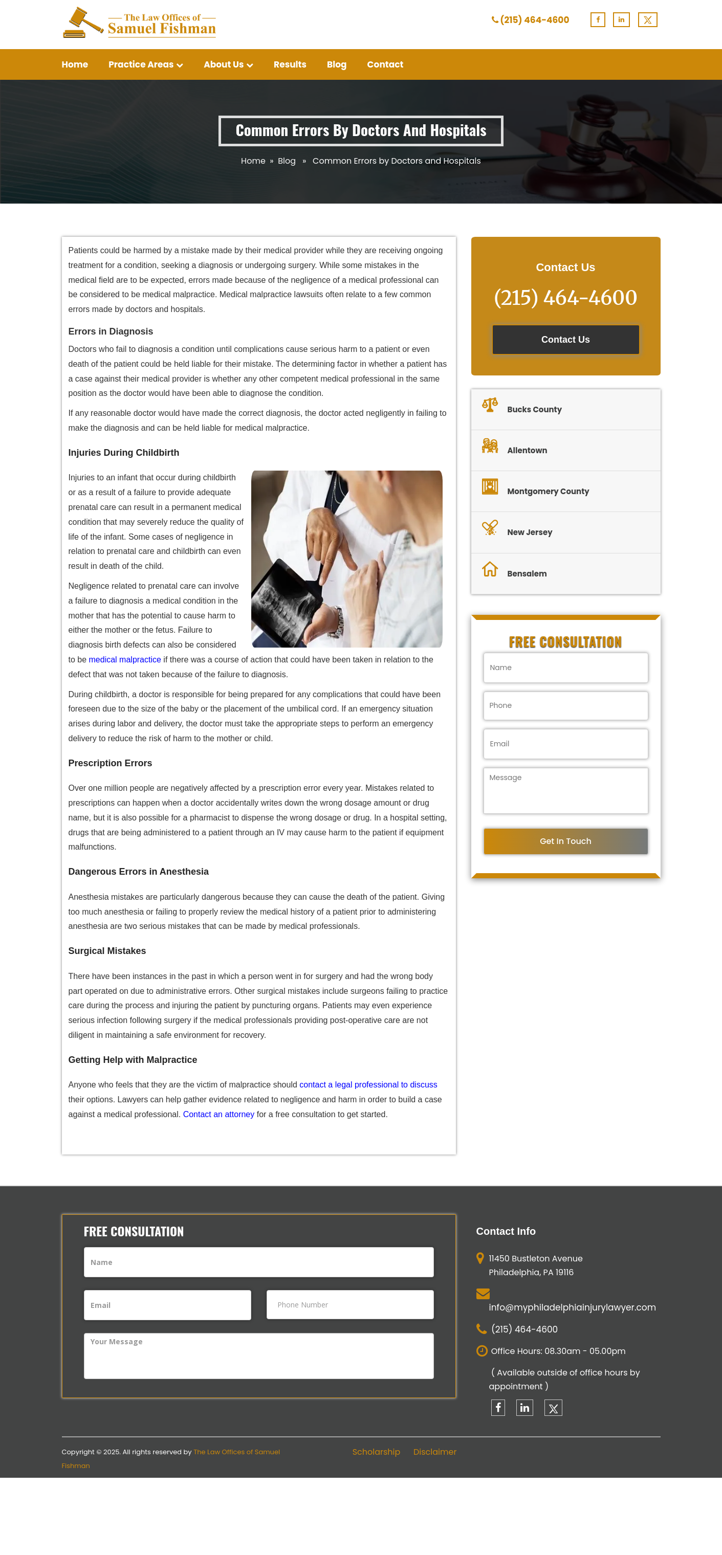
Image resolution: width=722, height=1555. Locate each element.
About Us (228, 64)
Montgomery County (535, 488)
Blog (337, 64)
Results (290, 64)
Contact (385, 64)
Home (75, 64)
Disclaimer (434, 1452)
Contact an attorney (219, 1114)
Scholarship (377, 1452)
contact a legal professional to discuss (368, 1084)
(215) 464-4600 (534, 20)
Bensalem (514, 571)
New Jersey (517, 529)
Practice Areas (145, 64)
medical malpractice (125, 659)
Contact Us (565, 340)
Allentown (515, 447)
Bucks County (522, 406)
